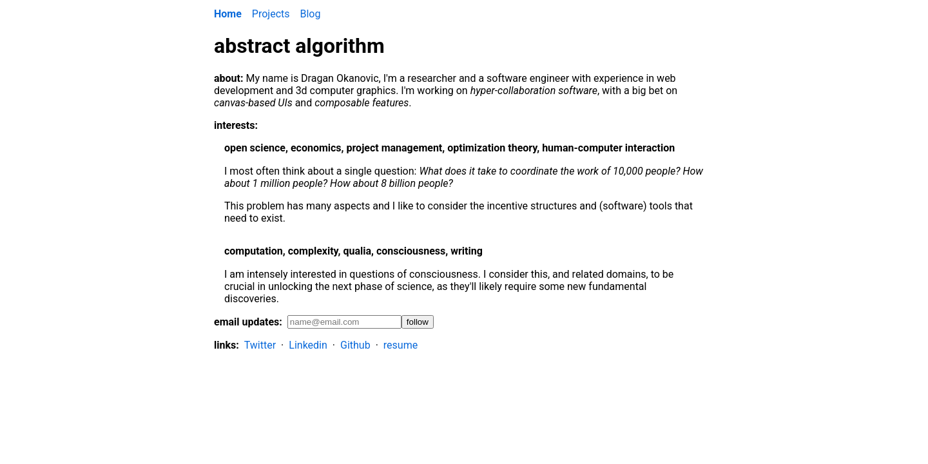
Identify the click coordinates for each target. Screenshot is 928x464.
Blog (310, 14)
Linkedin (308, 345)
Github (355, 345)
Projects (271, 14)
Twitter (260, 345)
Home (228, 14)
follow (418, 322)
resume (400, 345)
